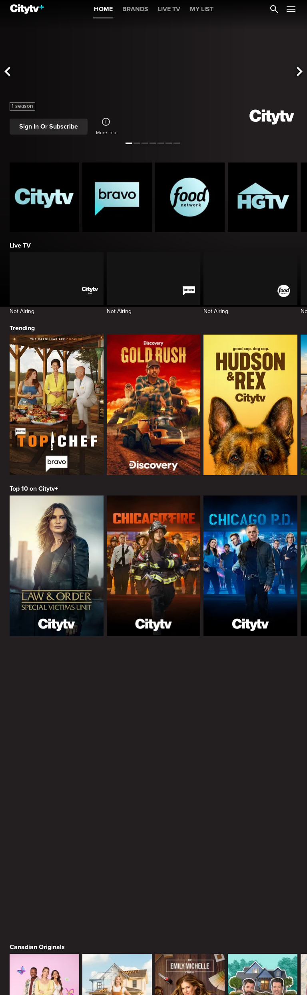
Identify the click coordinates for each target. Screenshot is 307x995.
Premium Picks (31, 784)
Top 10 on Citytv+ (34, 489)
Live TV (20, 246)
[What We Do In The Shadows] (262, 843)
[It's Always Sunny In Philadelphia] (117, 843)
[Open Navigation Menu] (291, 9)
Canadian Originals (37, 660)
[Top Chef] (57, 405)
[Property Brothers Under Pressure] (262, 718)
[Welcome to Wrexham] (190, 843)
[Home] (27, 9)
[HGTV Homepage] (262, 197)
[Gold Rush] (154, 405)
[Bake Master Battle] (44, 718)
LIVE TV (169, 9)
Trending (22, 328)
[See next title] (300, 72)
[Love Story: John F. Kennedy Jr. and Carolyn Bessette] (44, 843)
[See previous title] (7, 72)
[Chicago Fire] (154, 566)
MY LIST (201, 9)
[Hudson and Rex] (250, 405)
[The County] (117, 718)
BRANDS (135, 9)
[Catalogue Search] (274, 9)
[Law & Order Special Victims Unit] (57, 566)
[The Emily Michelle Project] (190, 718)
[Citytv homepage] (44, 197)
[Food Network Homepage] (190, 197)
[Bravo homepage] (117, 197)
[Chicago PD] (250, 566)
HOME (103, 9)
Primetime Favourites (41, 908)
